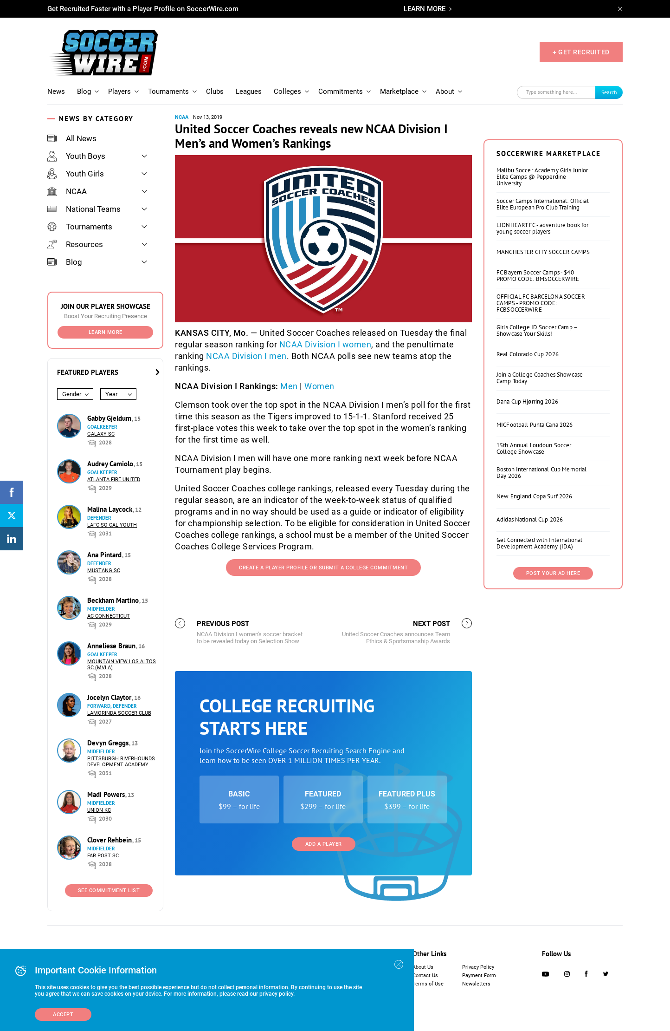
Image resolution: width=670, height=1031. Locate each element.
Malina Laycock (110, 509)
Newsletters (476, 984)
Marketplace (399, 91)
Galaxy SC (101, 434)
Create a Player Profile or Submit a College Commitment (323, 568)
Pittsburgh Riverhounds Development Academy (121, 762)
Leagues (249, 91)
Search (609, 92)
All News (72, 138)
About (445, 91)
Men (289, 386)
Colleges (287, 91)
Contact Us (425, 975)
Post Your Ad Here (553, 573)
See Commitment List (109, 890)
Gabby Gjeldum (110, 418)
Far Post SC (103, 856)
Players (119, 91)
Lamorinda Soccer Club (119, 713)
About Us (422, 967)
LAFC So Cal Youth (112, 525)
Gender (71, 394)
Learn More (105, 332)
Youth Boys (76, 156)
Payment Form (479, 975)
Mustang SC (103, 571)
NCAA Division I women (325, 344)
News (56, 91)
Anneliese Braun (112, 645)
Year (111, 394)
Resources (75, 244)
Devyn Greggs (108, 742)
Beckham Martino (114, 600)
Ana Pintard (105, 554)
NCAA (67, 191)
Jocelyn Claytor (110, 697)
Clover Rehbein (110, 839)
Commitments (340, 91)
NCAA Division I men (246, 356)
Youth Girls (75, 173)
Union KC (99, 810)
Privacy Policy (478, 967)
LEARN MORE (424, 9)
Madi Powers (107, 794)
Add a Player (323, 844)
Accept (63, 1014)
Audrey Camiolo (111, 463)
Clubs (215, 91)
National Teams (84, 209)
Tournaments (168, 91)
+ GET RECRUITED (581, 52)
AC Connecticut (108, 616)
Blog (84, 91)
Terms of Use (428, 984)
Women (319, 386)
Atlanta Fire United (113, 479)
